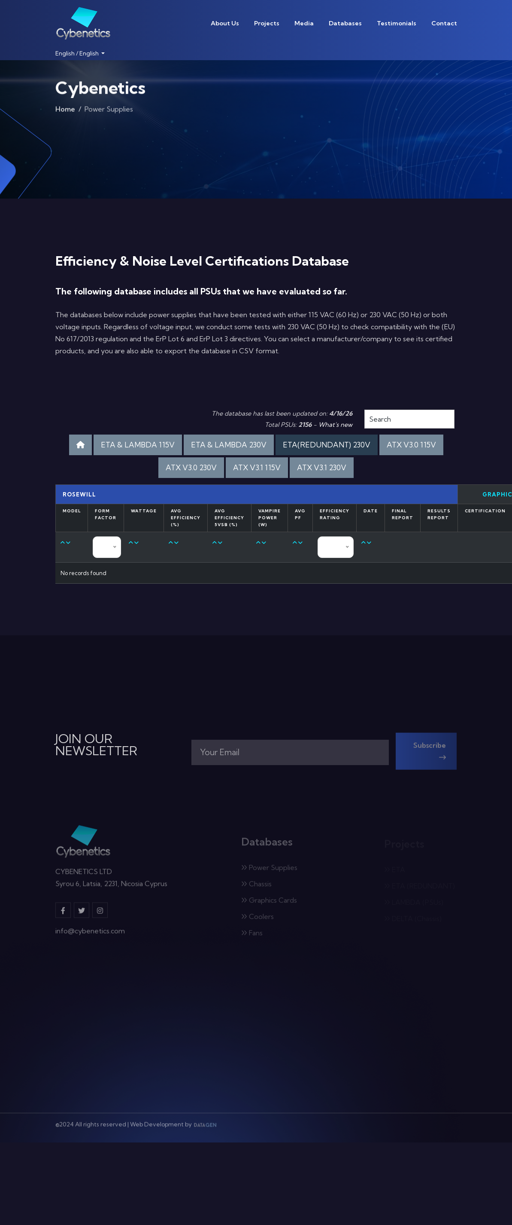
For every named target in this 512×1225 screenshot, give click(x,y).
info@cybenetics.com (90, 935)
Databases (345, 23)
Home (65, 111)
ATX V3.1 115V (257, 467)
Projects (266, 23)
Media (304, 23)
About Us (225, 23)
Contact (444, 23)
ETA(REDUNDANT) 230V (326, 444)
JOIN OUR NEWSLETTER (96, 745)
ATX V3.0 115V (411, 444)
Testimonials (396, 23)
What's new (335, 425)
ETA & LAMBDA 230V (229, 444)
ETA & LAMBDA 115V (138, 444)
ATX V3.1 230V (321, 467)
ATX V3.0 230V (191, 467)
